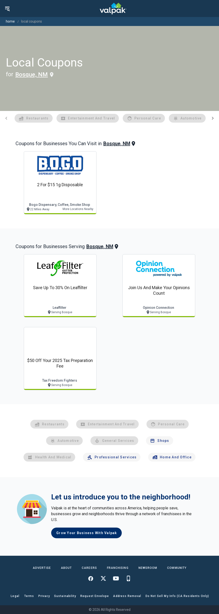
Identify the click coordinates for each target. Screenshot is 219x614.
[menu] (7, 8)
